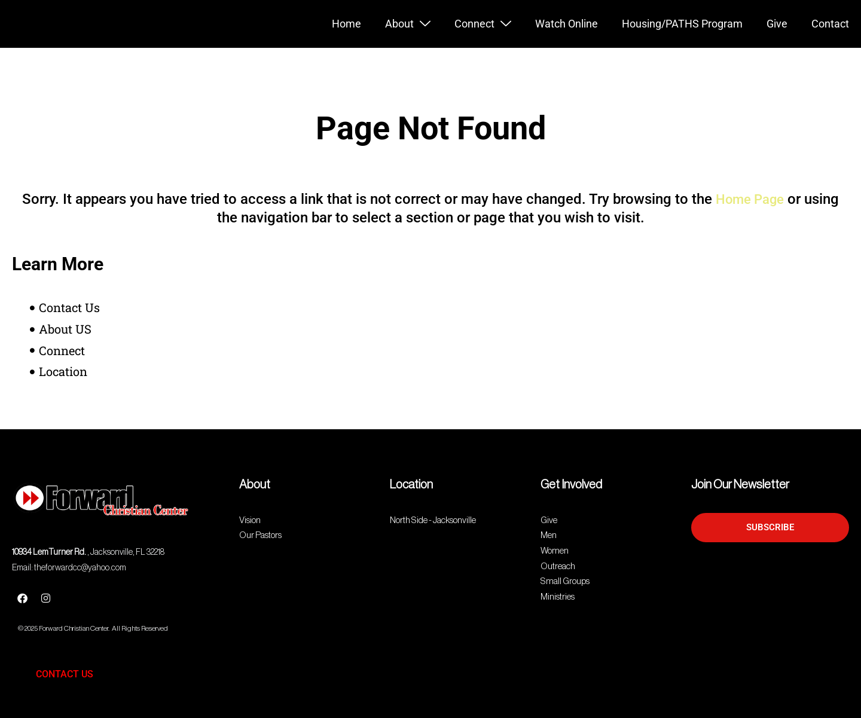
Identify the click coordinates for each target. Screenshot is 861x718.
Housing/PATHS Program (682, 23)
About (407, 24)
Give (777, 23)
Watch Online (566, 23)
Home (346, 23)
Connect (482, 24)
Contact (830, 23)
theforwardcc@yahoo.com (80, 568)
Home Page (749, 199)
